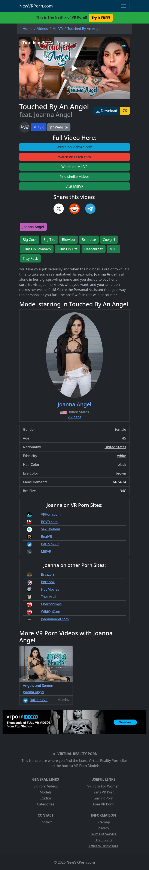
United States (115, 447)
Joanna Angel (33, 226)
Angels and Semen (38, 685)
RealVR (46, 536)
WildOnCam (50, 611)
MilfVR (38, 127)
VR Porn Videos (45, 786)
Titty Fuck (30, 258)
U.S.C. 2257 (103, 840)
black (122, 464)
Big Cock (30, 239)
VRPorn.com (51, 514)
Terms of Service (103, 834)
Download (106, 110)
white (121, 455)
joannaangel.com (55, 619)
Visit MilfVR (74, 186)
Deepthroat (93, 249)
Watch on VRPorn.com (74, 147)
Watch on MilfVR (74, 166)
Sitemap (103, 822)
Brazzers (48, 574)
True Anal (48, 596)
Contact (45, 822)
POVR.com (49, 521)
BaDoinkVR (50, 544)
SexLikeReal (50, 529)
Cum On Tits (67, 249)
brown (121, 473)
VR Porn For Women (103, 786)
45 (124, 438)
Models (46, 792)
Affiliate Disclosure (103, 846)
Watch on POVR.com (74, 157)
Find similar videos (74, 176)
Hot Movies (50, 589)
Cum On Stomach (37, 249)
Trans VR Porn (103, 792)
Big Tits (49, 239)
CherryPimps (51, 604)
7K (125, 110)
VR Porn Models (87, 765)
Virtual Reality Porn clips (108, 760)
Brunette (89, 239)
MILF (114, 249)
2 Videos (74, 417)
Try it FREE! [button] (101, 17)
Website (59, 127)
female (120, 429)
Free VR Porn (103, 804)
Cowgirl (109, 239)
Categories (45, 804)
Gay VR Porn (103, 798)
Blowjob (68, 239)
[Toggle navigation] (124, 6)
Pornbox (48, 582)
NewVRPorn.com (36, 6)
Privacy (103, 828)
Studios (46, 798)
